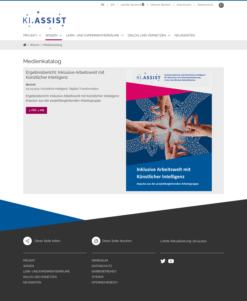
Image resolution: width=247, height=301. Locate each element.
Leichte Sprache (132, 4)
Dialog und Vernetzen (147, 35)
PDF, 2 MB (36, 110)
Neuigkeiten (185, 35)
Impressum (184, 4)
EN (112, 4)
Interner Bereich (160, 4)
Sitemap (98, 277)
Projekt (30, 35)
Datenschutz (205, 4)
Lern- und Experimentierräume (93, 35)
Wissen (51, 35)
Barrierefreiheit (104, 271)
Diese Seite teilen (47, 241)
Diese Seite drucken (117, 241)
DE (102, 4)
